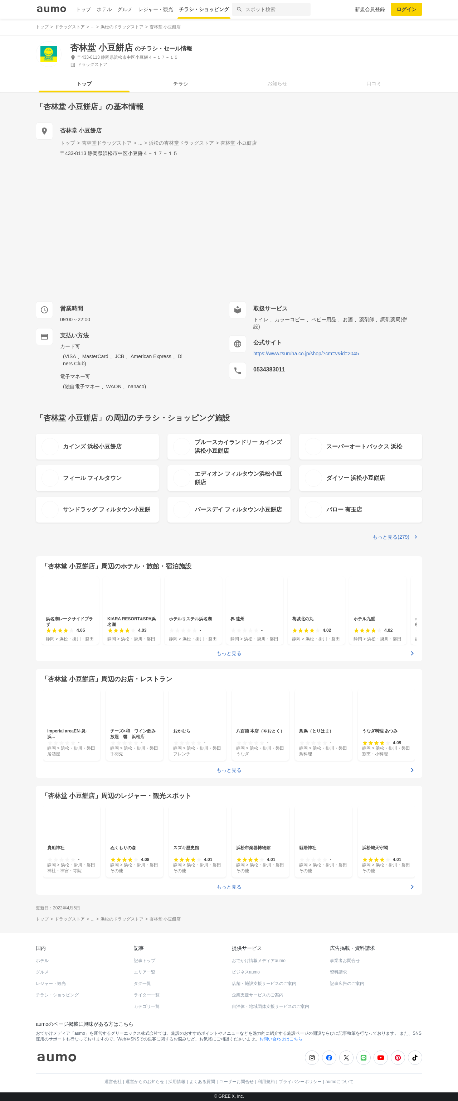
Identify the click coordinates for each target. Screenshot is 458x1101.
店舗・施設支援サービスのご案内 (264, 983)
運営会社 (113, 1082)
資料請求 (338, 972)
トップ (83, 9)
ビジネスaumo (246, 972)
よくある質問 (202, 1082)
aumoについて (340, 1082)
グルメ (124, 9)
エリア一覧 (144, 972)
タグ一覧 (142, 983)
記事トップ (144, 960)
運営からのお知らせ (145, 1082)
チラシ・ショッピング (204, 9)
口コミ (373, 83)
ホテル (104, 9)
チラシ (180, 84)
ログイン (406, 9)
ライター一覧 (147, 995)
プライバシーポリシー (300, 1082)
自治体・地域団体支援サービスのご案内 (270, 1006)
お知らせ (277, 83)
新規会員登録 (370, 9)
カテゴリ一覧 (147, 1006)
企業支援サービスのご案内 (257, 995)
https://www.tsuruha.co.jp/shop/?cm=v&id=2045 (306, 353)
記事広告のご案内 (347, 983)
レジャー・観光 (155, 9)
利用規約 (266, 1082)
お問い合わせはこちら (280, 1039)
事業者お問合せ (345, 960)
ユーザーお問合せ (236, 1082)
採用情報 (176, 1082)
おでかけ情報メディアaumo (259, 960)
